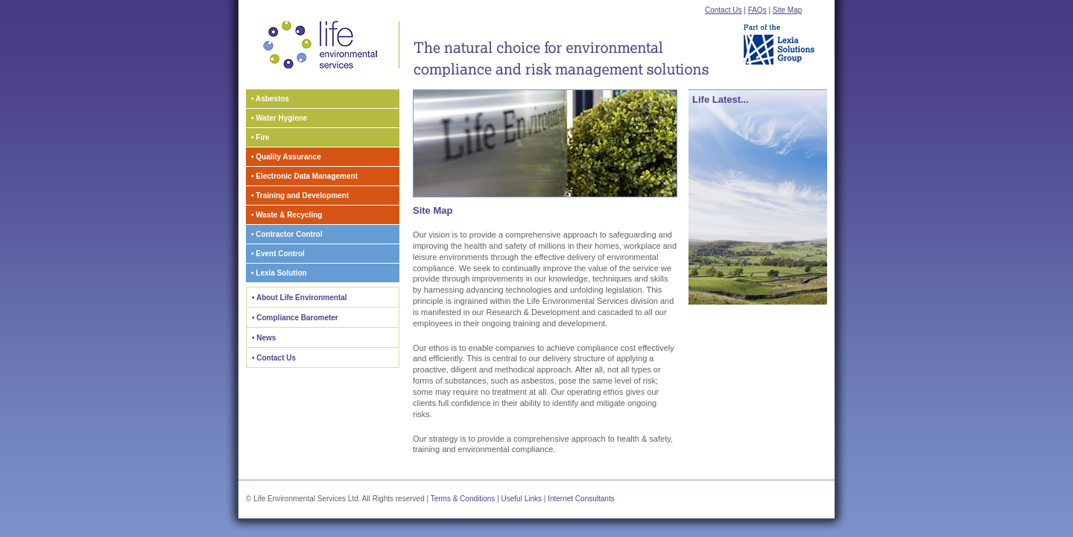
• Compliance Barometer (295, 318)
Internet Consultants (581, 499)
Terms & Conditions (463, 499)
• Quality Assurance (286, 157)
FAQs (757, 10)
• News (264, 338)
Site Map (787, 10)
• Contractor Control (287, 234)
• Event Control (278, 254)
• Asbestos (270, 99)
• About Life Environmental (299, 297)
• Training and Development (300, 195)
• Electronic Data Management (304, 176)
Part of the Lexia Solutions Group (784, 42)
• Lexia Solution (279, 273)
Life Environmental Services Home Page (322, 45)
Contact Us (723, 10)
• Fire (260, 137)
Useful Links (521, 499)
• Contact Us (274, 358)
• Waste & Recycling (286, 215)
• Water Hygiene (279, 118)
